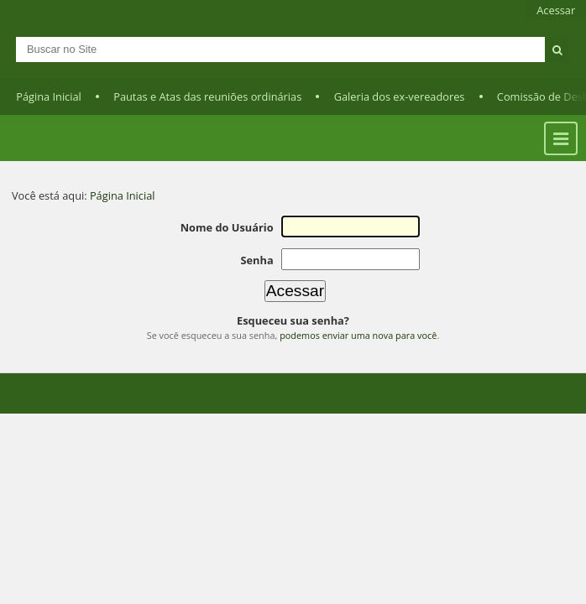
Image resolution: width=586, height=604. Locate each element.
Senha (256, 260)
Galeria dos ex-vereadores (399, 96)
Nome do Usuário (227, 227)
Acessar (555, 10)
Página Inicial (48, 96)
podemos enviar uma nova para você (358, 335)
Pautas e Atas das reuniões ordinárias (207, 96)
